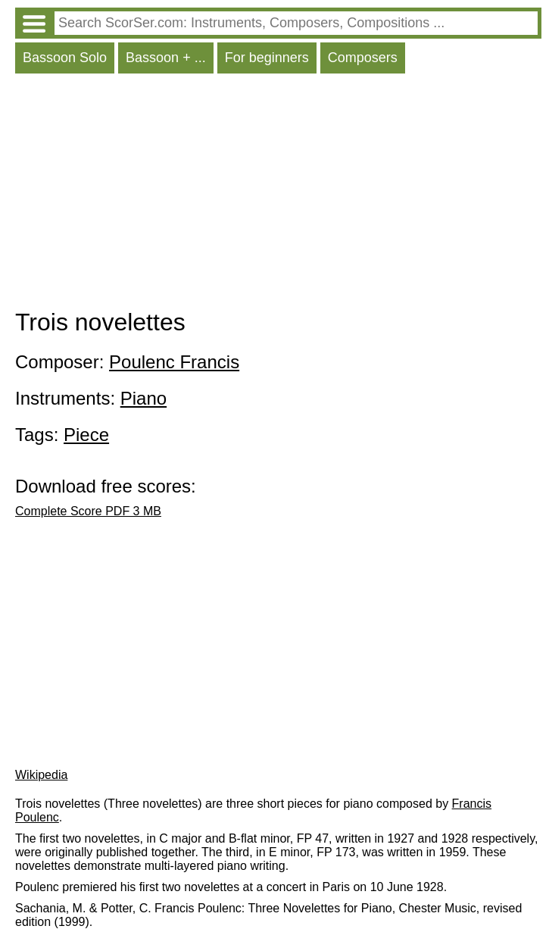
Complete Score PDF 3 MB (88, 511)
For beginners (267, 57)
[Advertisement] (278, 195)
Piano (143, 398)
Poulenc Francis (174, 362)
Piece (86, 434)
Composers (363, 57)
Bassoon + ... (166, 57)
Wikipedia (41, 774)
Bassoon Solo (65, 57)
